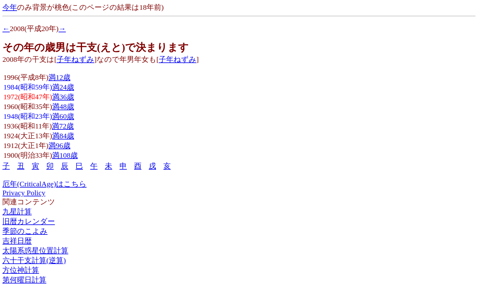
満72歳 (63, 126)
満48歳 (63, 107)
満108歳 (65, 155)
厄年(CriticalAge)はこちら (44, 184)
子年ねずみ (75, 59)
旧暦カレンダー (28, 221)
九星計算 (17, 212)
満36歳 (63, 97)
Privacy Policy (23, 193)
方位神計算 (20, 270)
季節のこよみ (25, 231)
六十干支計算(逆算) (34, 260)
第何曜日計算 (24, 280)
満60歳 (63, 116)
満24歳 (63, 87)
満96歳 (59, 146)
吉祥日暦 (17, 241)
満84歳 (63, 136)
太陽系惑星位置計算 (35, 251)
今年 (9, 7)
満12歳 (59, 77)
